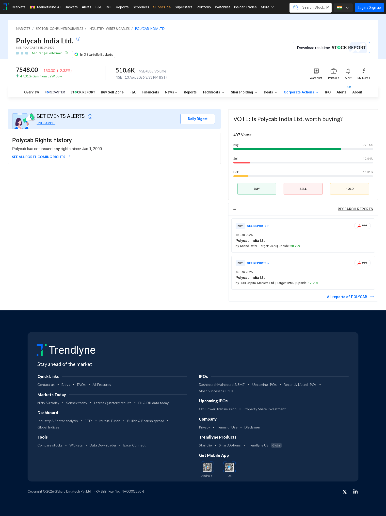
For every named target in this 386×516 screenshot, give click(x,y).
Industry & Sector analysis (57, 421)
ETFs (89, 421)
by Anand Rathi (247, 246)
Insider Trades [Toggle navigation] (245, 7)
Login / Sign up (369, 8)
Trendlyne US (265, 445)
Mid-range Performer (47, 53)
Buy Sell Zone (112, 92)
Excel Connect (134, 445)
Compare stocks (50, 445)
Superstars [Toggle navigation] (184, 7)
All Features (102, 384)
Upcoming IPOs (264, 384)
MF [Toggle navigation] (109, 7)
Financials (150, 92)
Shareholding (242, 92)
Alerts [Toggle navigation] (86, 7)
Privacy (204, 427)
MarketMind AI (45, 7)
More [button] (267, 7)
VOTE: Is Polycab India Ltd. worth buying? (288, 118)
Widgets (76, 445)
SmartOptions (230, 445)
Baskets (71, 7)
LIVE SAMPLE (46, 123)
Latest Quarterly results (112, 403)
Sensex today (76, 403)
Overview (31, 92)
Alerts (341, 91)
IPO (328, 92)
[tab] (303, 209)
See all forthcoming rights (38, 157)
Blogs (66, 384)
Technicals (212, 92)
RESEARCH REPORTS (355, 209)
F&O (132, 92)
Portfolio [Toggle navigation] (203, 7)
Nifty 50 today (48, 403)
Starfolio (205, 445)
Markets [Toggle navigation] (19, 7)
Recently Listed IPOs (300, 384)
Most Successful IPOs (216, 391)
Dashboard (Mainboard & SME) (222, 384)
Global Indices (48, 427)
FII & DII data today (153, 403)
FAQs (81, 384)
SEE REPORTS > (258, 226)
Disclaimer (252, 427)
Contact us (46, 384)
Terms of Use (227, 427)
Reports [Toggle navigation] (122, 7)
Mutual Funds (109, 421)
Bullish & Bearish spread (145, 421)
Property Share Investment (264, 409)
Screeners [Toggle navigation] (141, 7)
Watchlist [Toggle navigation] (222, 7)
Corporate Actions (299, 92)
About (357, 92)
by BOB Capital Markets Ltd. (255, 283)
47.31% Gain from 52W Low (41, 76)
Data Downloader (103, 445)
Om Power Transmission (218, 409)
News (169, 92)
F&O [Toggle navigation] (98, 7)
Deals (269, 92)
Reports (190, 92)
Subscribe (162, 7)
